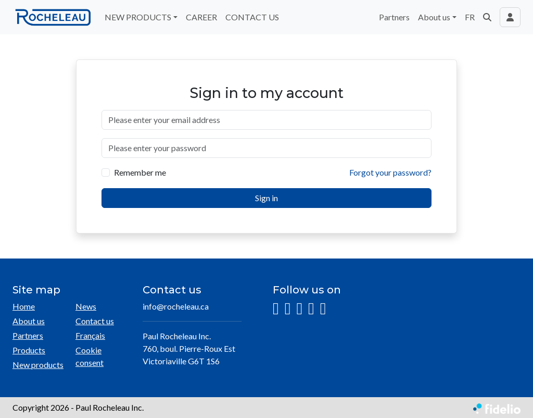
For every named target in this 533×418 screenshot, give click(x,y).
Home (23, 306)
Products (28, 350)
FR (470, 17)
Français (90, 335)
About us (28, 321)
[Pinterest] (323, 308)
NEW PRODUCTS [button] (138, 17)
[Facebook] (288, 308)
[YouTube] (311, 308)
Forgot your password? (390, 172)
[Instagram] (276, 308)
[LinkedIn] (299, 308)
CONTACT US (252, 17)
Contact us (94, 321)
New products (38, 365)
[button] (487, 17)
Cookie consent (89, 356)
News (85, 306)
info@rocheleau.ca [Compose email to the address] (176, 306)
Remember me (140, 172)
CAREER (201, 17)
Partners (394, 17)
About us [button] (434, 17)
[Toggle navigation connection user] (510, 17)
